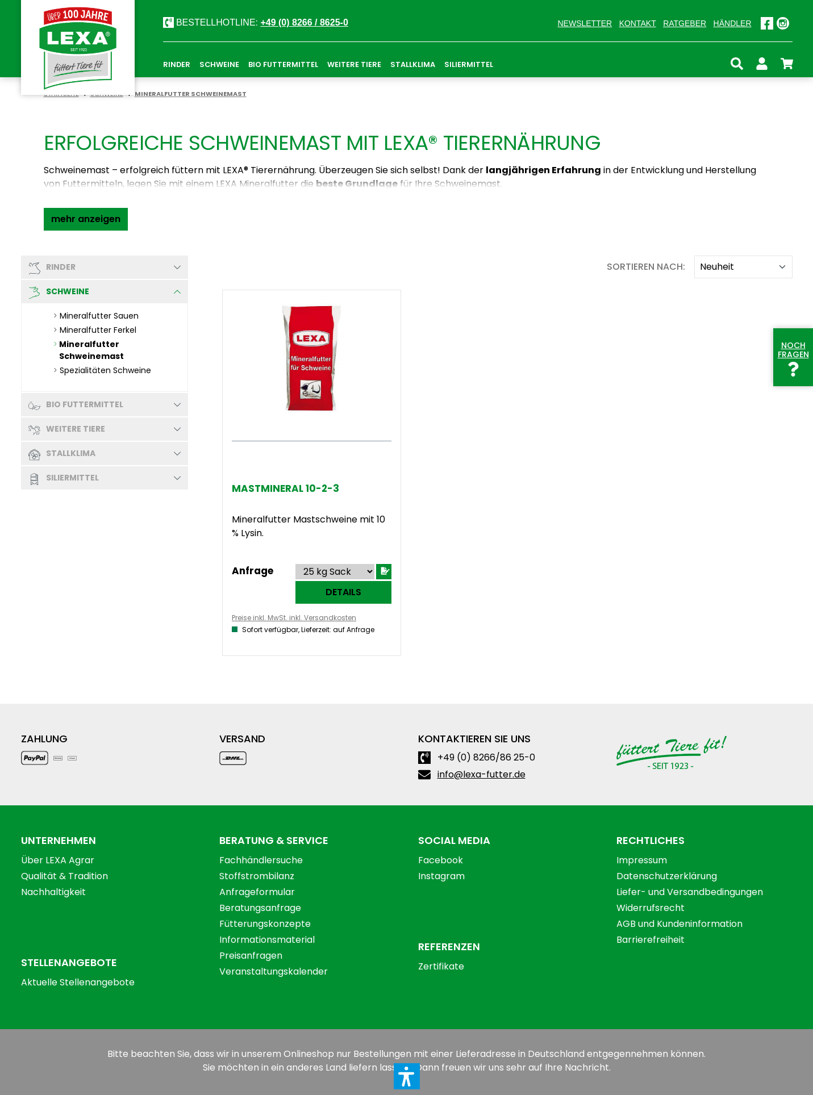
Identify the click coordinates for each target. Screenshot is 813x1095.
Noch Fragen (793, 357)
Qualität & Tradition (64, 876)
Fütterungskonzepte (265, 923)
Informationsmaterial (267, 939)
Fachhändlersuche (261, 860)
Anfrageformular (257, 891)
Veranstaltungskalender (273, 971)
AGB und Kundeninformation (679, 923)
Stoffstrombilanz (256, 876)
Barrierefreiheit (650, 939)
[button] (86, 219)
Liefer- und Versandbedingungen (689, 891)
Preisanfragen (250, 955)
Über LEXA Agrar (57, 860)
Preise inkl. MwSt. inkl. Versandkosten (294, 617)
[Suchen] (736, 62)
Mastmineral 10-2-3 (285, 488)
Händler (733, 23)
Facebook (440, 860)
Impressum (641, 860)
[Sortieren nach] (743, 267)
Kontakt (637, 23)
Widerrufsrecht (650, 907)
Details (343, 592)
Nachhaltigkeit (53, 891)
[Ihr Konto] (761, 62)
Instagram (441, 876)
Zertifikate (441, 966)
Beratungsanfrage (260, 907)
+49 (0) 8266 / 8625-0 (304, 22)
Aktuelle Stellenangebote (78, 982)
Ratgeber (684, 23)
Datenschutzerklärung (666, 876)
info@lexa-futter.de (481, 774)
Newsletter (584, 23)
